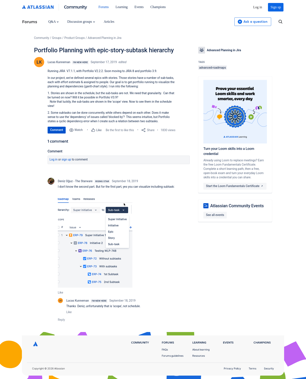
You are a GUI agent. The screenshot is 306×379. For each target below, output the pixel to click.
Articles (109, 21)
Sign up (276, 7)
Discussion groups (81, 21)
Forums (103, 7)
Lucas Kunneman (59, 62)
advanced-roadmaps (212, 67)
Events (139, 7)
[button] (95, 243)
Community (75, 7)
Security (269, 368)
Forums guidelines (172, 355)
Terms (252, 368)
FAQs (165, 349)
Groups (56, 38)
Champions (158, 7)
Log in (257, 7)
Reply (61, 319)
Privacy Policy (232, 368)
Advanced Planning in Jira (105, 38)
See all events (215, 215)
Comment (56, 130)
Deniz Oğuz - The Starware (75, 181)
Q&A (53, 21)
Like (60, 292)
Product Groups (74, 38)
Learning (122, 7)
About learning (201, 349)
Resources (198, 355)
